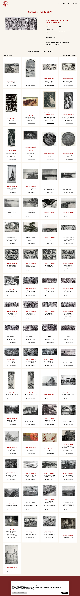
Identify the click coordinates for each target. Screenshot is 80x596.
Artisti (64, 4)
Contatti (75, 4)
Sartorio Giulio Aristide (40, 11)
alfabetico (74, 55)
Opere (69, 4)
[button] (68, 583)
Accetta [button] (64, 592)
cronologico (67, 55)
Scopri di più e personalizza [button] (19, 592)
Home (59, 4)
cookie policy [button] (22, 586)
